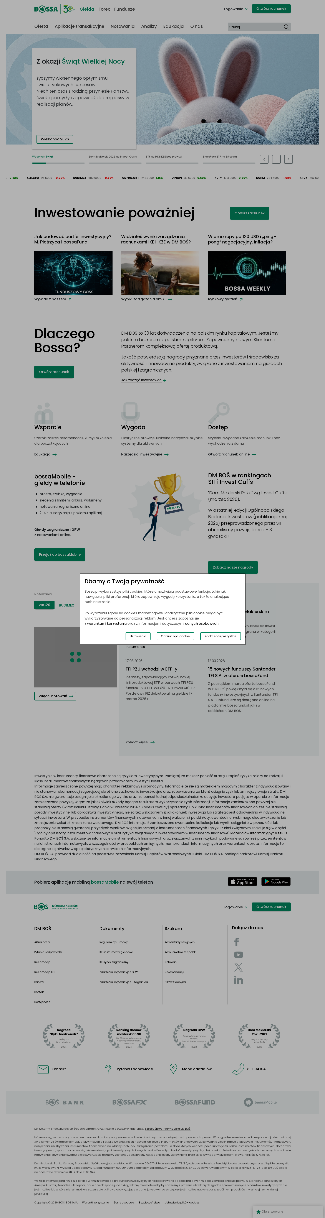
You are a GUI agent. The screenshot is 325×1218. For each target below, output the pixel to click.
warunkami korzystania (107, 623)
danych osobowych (202, 623)
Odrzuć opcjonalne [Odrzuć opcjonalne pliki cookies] (175, 636)
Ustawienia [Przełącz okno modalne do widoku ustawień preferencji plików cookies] (138, 636)
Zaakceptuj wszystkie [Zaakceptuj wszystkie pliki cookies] (221, 636)
